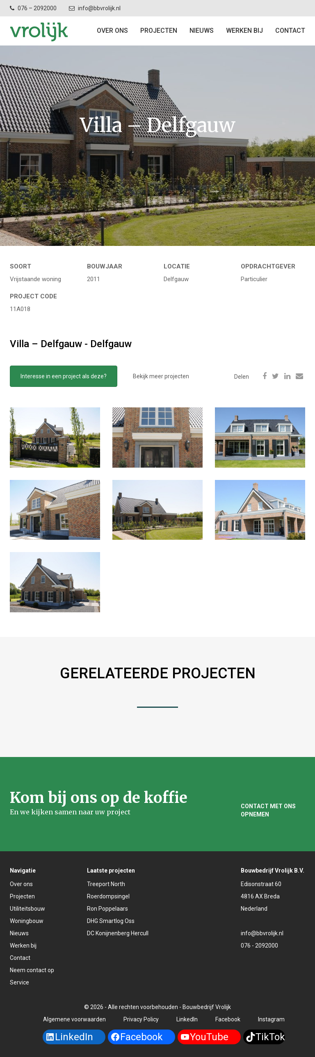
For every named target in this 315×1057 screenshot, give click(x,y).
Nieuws (201, 30)
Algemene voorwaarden (74, 1019)
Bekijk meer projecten (161, 376)
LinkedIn (187, 1019)
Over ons (112, 30)
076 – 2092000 (37, 8)
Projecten (22, 896)
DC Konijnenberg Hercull (117, 933)
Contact (20, 958)
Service (19, 982)
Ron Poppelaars (107, 908)
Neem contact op (32, 970)
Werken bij (244, 30)
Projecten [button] (158, 30)
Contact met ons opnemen (268, 810)
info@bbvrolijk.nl (99, 8)
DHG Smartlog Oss (111, 921)
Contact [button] (290, 30)
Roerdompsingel (108, 896)
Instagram (271, 1019)
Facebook (227, 1019)
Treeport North (106, 884)
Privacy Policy (141, 1019)
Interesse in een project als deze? (64, 376)
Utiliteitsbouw (27, 908)
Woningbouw (26, 921)
